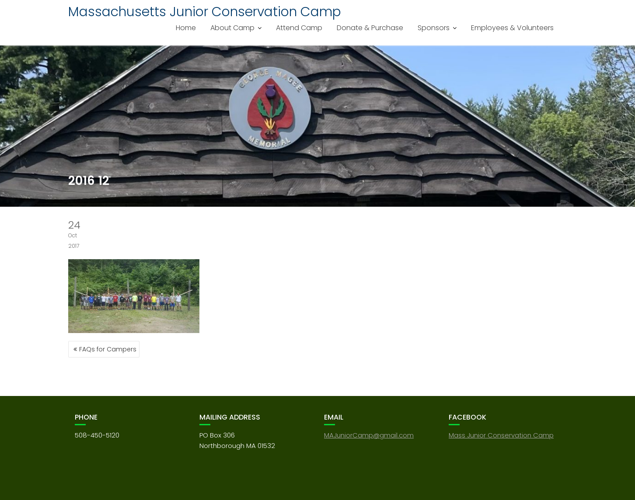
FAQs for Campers (107, 349)
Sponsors (434, 28)
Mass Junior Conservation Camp (501, 435)
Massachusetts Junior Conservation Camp (204, 12)
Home (186, 28)
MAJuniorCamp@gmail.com (369, 435)
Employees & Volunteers (512, 28)
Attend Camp (299, 28)
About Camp (232, 28)
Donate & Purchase (370, 28)
